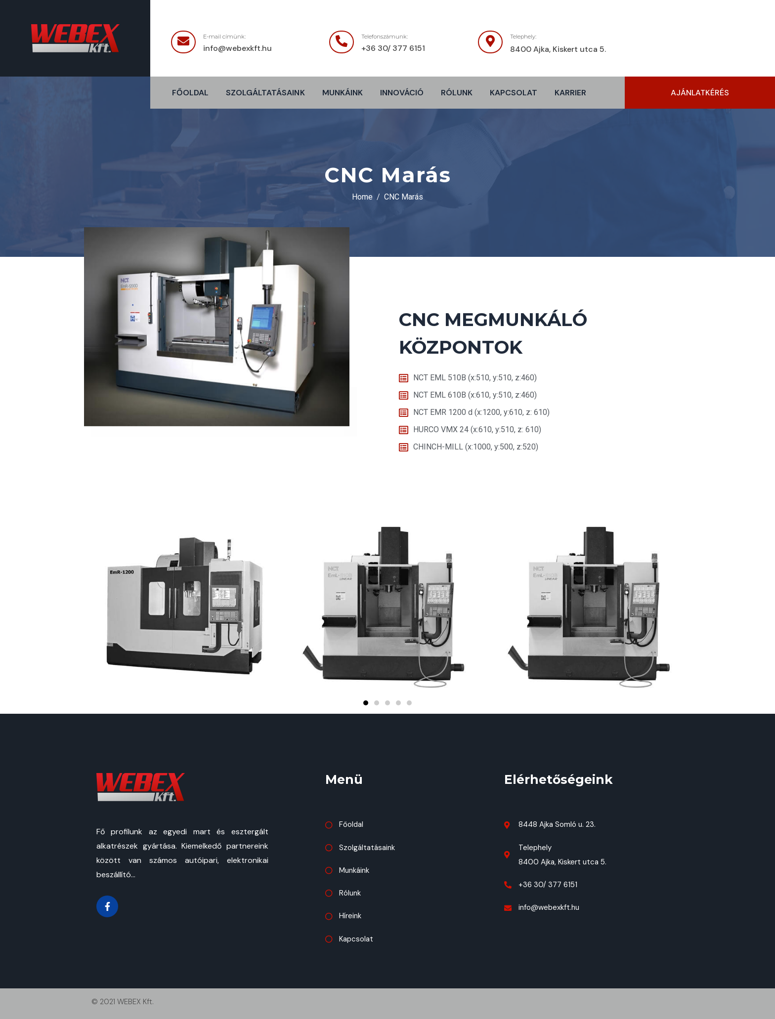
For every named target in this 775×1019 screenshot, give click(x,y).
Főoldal (190, 92)
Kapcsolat (513, 92)
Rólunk (457, 92)
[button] (700, 93)
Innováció (402, 92)
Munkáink (342, 92)
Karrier (570, 92)
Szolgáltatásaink (265, 92)
